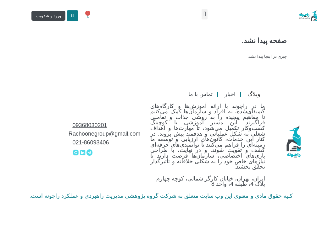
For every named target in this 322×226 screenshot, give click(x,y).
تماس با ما (200, 94)
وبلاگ (253, 94)
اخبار (230, 94)
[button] (205, 14)
